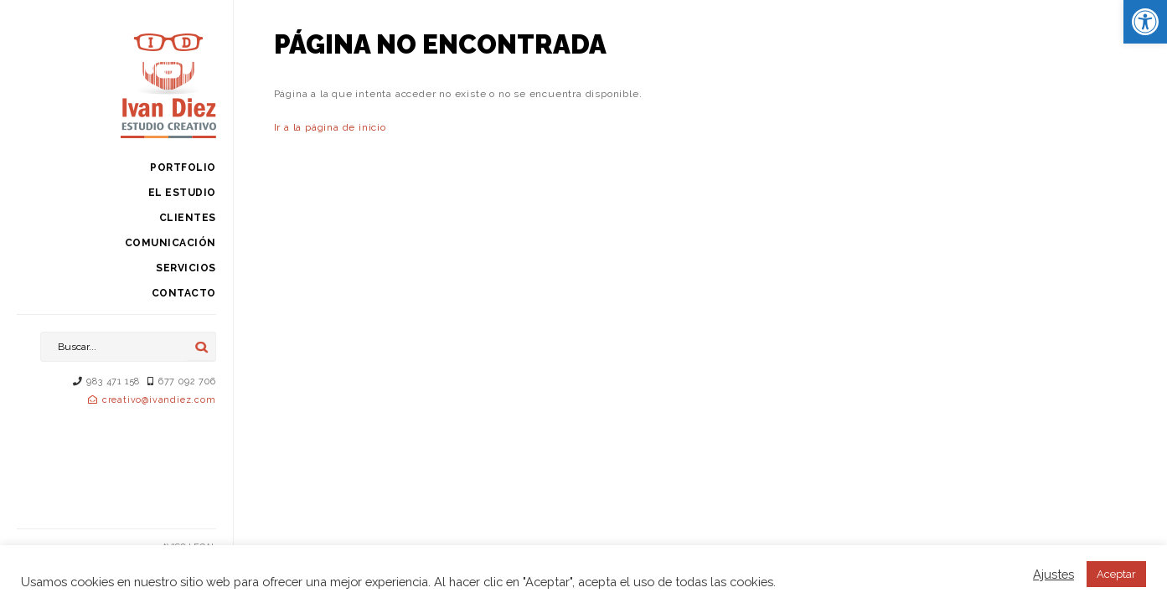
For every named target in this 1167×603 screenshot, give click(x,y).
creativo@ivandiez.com (159, 399)
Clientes (187, 218)
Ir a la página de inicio (330, 127)
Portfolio (183, 167)
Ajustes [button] (1053, 574)
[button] (1145, 22)
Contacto (184, 293)
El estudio (182, 192)
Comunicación (170, 243)
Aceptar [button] (1116, 574)
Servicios (186, 268)
